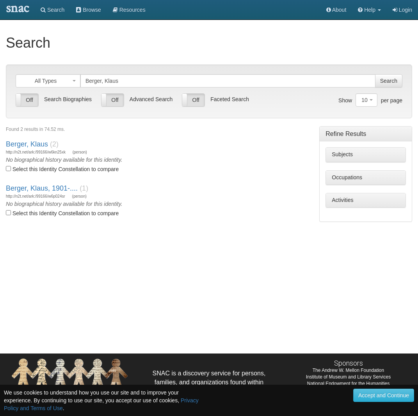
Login (402, 10)
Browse (88, 10)
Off (29, 100)
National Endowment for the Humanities (348, 383)
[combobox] (48, 80)
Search (52, 10)
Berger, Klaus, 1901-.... (42, 188)
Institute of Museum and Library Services (348, 377)
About (336, 10)
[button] (369, 10)
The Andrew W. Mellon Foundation (348, 370)
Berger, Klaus (27, 144)
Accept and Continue (383, 395)
